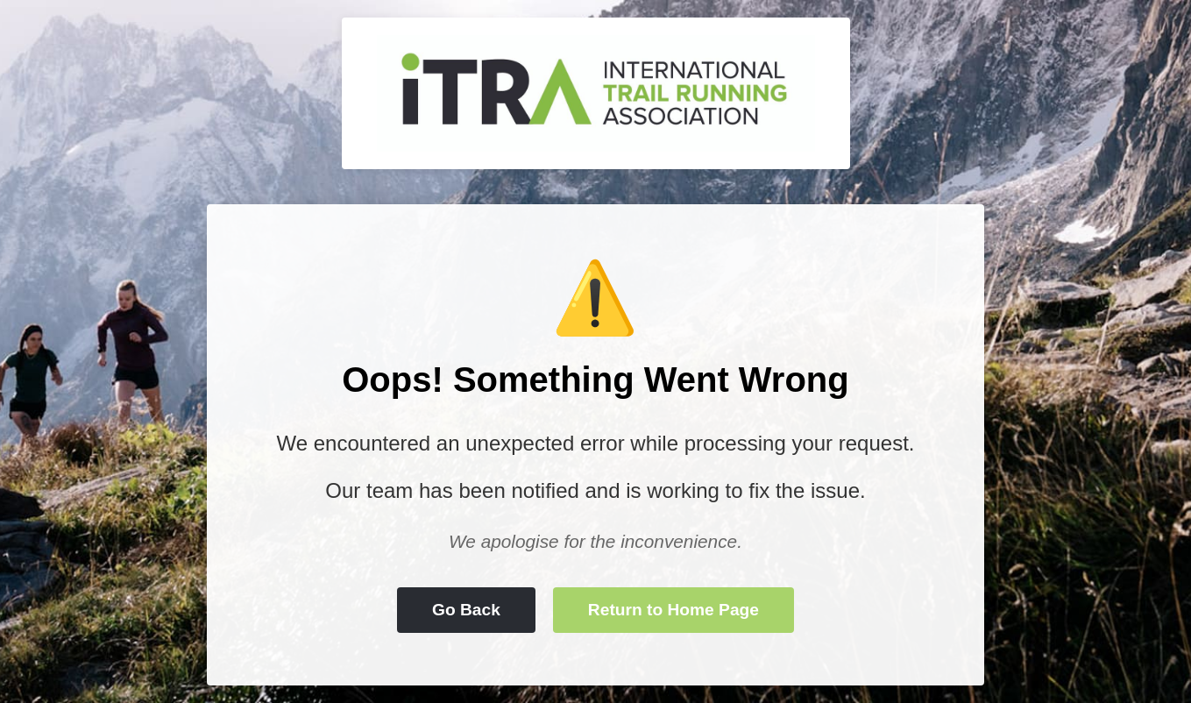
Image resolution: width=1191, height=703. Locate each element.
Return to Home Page (673, 609)
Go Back (466, 609)
